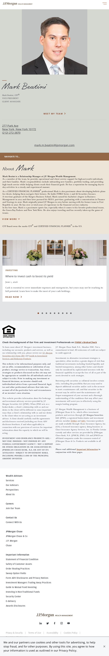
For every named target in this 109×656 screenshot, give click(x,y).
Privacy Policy (67, 650)
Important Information (87, 449)
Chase (9, 545)
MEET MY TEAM (53, 113)
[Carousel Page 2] (42, 313)
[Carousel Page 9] (71, 313)
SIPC (83, 421)
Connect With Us (14, 522)
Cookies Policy (70, 632)
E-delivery (11, 601)
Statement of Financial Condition (22, 559)
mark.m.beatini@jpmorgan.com (54, 145)
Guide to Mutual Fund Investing (21, 587)
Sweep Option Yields (16, 573)
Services (10, 480)
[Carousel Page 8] (67, 313)
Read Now (12, 297)
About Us (10, 494)
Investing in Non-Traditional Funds (23, 592)
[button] (104, 646)
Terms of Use (34, 632)
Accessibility (52, 632)
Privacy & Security (14, 632)
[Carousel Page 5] (54, 313)
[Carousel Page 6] (58, 313)
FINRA (74, 421)
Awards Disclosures (15, 606)
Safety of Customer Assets (19, 564)
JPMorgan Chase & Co (16, 536)
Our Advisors (12, 485)
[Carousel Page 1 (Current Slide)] (38, 313)
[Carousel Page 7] (62, 313)
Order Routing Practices (18, 569)
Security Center (13, 596)
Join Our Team (13, 508)
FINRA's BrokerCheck (86, 342)
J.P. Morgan (11, 541)
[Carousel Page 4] (50, 313)
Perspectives (12, 490)
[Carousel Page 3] (46, 313)
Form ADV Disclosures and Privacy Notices (27, 578)
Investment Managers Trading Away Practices (28, 582)
